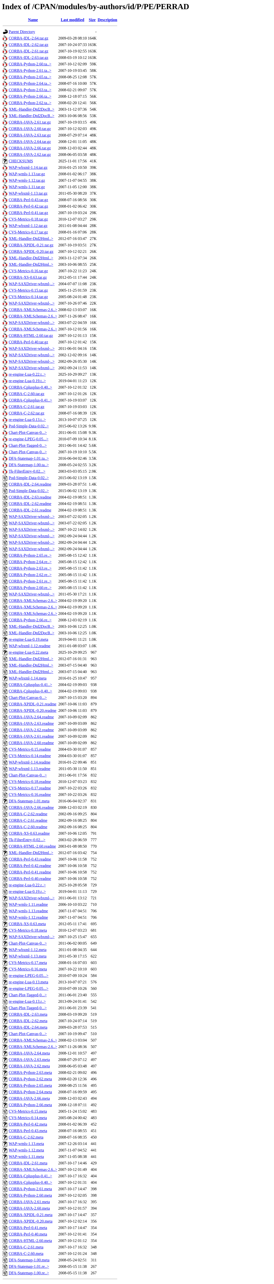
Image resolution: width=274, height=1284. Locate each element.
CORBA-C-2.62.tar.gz (26, 413)
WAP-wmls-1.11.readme (28, 904)
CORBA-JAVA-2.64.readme (31, 717)
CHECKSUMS (21, 161)
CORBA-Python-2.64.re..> (30, 562)
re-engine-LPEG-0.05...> (28, 439)
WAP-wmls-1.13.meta (26, 1144)
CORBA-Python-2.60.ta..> (30, 64)
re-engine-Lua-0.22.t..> (27, 374)
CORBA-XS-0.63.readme (29, 833)
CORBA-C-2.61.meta (26, 1247)
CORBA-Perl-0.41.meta (28, 1228)
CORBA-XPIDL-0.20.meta (30, 1221)
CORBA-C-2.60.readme (28, 827)
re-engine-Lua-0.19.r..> (27, 891)
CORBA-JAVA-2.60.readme (31, 743)
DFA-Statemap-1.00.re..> (29, 1273)
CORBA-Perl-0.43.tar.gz (28, 200)
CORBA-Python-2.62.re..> (30, 575)
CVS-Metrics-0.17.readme (30, 788)
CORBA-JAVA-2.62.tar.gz (30, 154)
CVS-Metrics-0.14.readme (30, 756)
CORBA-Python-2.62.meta (30, 1079)
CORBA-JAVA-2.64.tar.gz (30, 141)
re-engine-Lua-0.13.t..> (27, 419)
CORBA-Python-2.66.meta (30, 1105)
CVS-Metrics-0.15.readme (30, 749)
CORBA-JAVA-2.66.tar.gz (30, 148)
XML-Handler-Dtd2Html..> (31, 238)
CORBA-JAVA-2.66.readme (31, 807)
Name (33, 20)
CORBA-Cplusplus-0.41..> (30, 400)
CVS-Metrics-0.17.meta (28, 963)
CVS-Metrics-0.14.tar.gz (28, 297)
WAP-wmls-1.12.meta (26, 1150)
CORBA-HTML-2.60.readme (32, 846)
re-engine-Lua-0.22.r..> (27, 885)
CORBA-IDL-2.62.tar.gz (28, 45)
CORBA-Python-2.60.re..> (30, 588)
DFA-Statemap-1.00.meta (29, 1260)
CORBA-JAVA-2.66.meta (29, 1098)
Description (107, 20)
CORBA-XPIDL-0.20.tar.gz (31, 251)
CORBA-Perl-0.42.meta (28, 1124)
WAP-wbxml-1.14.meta (27, 678)
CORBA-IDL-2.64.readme (30, 484)
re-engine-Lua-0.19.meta (28, 639)
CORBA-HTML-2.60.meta (30, 1240)
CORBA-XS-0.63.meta (27, 924)
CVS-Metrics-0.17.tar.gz (28, 232)
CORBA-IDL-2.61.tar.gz (28, 51)
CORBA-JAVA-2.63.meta (29, 1059)
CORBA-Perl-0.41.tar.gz (28, 213)
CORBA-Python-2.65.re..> (30, 555)
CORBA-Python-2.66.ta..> (30, 96)
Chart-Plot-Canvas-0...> (28, 432)
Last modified (72, 20)
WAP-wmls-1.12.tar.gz (27, 180)
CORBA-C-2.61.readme (28, 820)
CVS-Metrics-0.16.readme (30, 794)
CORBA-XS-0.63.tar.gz (28, 277)
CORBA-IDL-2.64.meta (28, 1027)
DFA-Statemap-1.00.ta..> (29, 465)
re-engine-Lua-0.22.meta (28, 652)
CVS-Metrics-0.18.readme (30, 782)
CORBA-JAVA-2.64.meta (29, 1053)
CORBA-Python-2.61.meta (30, 1189)
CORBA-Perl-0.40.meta (28, 1234)
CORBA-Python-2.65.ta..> (30, 77)
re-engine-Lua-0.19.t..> (27, 381)
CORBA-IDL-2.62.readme (30, 504)
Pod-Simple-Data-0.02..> (29, 426)
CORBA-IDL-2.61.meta (28, 1163)
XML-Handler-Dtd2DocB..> (31, 109)
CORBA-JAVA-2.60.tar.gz (30, 129)
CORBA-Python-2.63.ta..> (30, 90)
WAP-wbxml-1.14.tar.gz (28, 167)
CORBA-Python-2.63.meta (30, 1072)
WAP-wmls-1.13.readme (28, 911)
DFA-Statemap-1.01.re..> (29, 1266)
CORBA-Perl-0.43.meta (28, 1131)
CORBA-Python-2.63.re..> (30, 568)
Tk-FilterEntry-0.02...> (27, 471)
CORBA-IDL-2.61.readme (30, 510)
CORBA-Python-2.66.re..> (30, 620)
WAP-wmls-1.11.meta (26, 1156)
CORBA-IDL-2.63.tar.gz (28, 57)
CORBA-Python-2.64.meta (30, 1092)
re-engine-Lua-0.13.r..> (27, 1001)
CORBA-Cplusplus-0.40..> (30, 387)
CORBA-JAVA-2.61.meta (29, 1202)
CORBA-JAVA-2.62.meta (29, 1066)
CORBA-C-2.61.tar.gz (26, 407)
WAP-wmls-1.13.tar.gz (27, 174)
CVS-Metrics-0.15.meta (28, 1111)
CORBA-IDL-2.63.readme (30, 497)
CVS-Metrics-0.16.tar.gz (28, 271)
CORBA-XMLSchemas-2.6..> (33, 310)
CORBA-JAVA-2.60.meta (29, 1208)
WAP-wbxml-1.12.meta (27, 950)
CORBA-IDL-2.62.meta (28, 1021)
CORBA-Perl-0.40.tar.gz (28, 342)
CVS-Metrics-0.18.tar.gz (28, 219)
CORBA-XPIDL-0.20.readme (32, 710)
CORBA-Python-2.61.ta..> (30, 70)
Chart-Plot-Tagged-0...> (28, 445)
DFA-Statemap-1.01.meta (29, 801)
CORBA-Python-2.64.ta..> (30, 83)
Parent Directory (22, 32)
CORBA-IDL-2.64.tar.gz (28, 38)
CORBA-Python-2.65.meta (30, 1085)
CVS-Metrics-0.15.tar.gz (28, 290)
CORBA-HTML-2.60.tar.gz (31, 335)
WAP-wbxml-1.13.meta (27, 956)
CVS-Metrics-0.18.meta (28, 930)
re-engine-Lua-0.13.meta (28, 982)
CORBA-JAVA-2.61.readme (31, 736)
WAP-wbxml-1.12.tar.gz (28, 226)
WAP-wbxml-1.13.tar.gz (28, 193)
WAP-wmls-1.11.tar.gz (27, 187)
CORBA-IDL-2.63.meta (28, 1014)
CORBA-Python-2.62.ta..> (30, 103)
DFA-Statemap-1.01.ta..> (29, 458)
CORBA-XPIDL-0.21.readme (32, 704)
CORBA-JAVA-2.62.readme (31, 730)
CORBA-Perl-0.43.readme (30, 859)
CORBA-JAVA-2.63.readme (31, 723)
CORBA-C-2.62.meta (26, 1137)
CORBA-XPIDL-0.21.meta (30, 1215)
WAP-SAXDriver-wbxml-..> (32, 284)
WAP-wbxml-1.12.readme (29, 646)
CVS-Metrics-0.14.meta (28, 1118)
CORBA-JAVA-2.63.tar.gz (30, 135)
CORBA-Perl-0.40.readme (30, 878)
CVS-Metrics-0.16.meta (28, 969)
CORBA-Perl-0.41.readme (30, 872)
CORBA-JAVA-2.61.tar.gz (30, 122)
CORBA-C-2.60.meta (26, 1253)
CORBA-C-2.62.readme (28, 814)
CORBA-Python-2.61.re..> (30, 581)
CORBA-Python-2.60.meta (30, 1195)
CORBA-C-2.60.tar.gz (26, 394)
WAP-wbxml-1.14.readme (29, 762)
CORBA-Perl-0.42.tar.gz (28, 206)
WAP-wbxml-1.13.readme (29, 769)
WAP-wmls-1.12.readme (28, 917)
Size (92, 20)
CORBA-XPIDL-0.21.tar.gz (31, 245)
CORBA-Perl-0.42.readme (30, 866)
